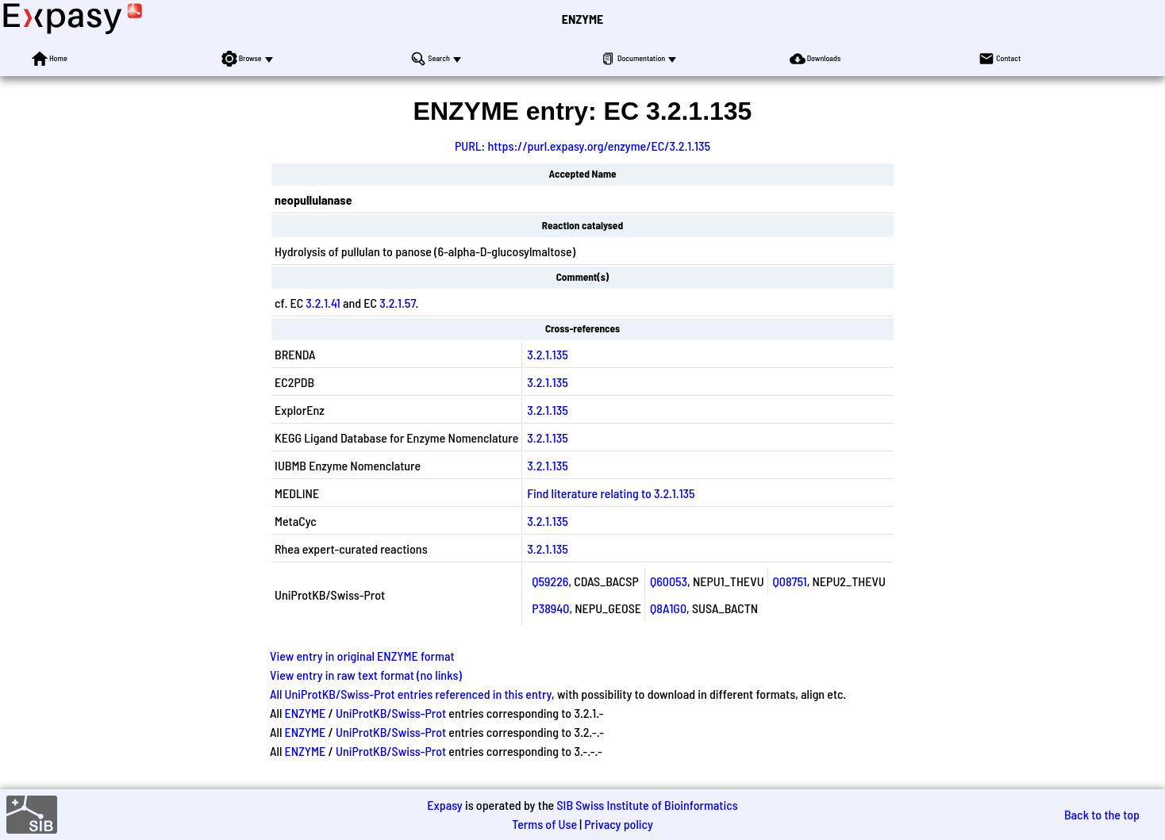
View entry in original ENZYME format (362, 655)
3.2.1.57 (397, 302)
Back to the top (1102, 814)
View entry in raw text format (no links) (366, 674)
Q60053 (668, 581)
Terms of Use (544, 823)
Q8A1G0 (668, 608)
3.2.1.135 (547, 354)
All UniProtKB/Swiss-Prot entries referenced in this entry (411, 693)
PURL (468, 145)
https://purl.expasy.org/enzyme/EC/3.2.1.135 (598, 145)
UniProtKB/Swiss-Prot (391, 712)
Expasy (444, 804)
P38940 (550, 608)
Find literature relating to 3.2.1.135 (610, 493)
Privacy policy (618, 823)
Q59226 (550, 581)
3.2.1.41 (323, 302)
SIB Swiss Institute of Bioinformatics (646, 804)
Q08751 (790, 581)
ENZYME (582, 18)
